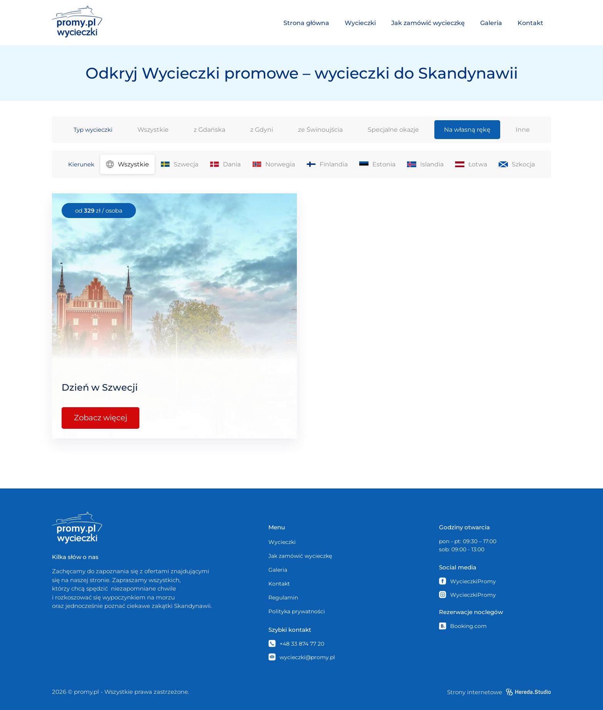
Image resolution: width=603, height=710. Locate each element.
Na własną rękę (467, 129)
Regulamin (283, 597)
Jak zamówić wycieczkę (428, 23)
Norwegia (273, 164)
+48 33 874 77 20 (296, 643)
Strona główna (306, 23)
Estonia (377, 164)
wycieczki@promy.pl (301, 657)
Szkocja (517, 164)
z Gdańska (209, 129)
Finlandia (327, 164)
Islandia (425, 164)
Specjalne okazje (393, 129)
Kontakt (530, 23)
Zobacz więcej (101, 418)
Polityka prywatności (296, 611)
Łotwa (471, 164)
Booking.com (463, 625)
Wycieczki (360, 23)
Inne (523, 129)
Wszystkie (153, 129)
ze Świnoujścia (320, 129)
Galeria (491, 23)
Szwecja (179, 164)
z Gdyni (261, 129)
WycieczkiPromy (467, 581)
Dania (225, 164)
